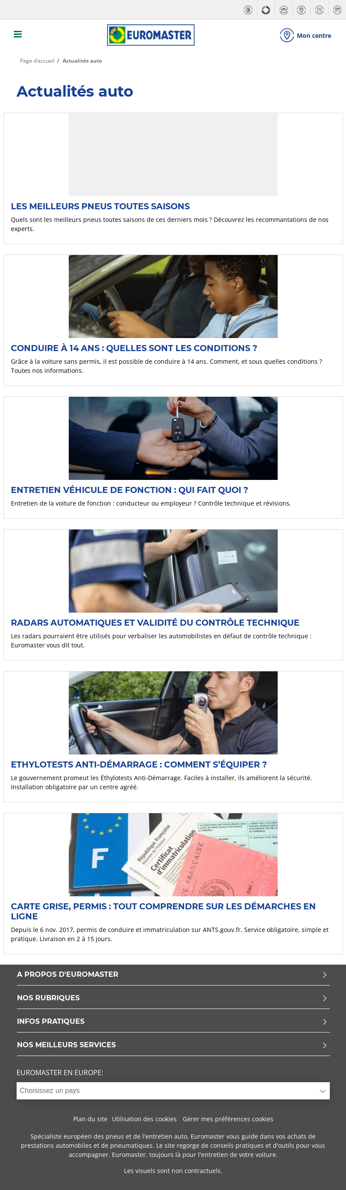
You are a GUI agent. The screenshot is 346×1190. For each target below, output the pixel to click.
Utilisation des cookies (144, 1118)
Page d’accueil (37, 59)
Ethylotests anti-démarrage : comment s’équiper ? (139, 763)
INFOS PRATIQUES (172, 1021)
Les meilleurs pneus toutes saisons (100, 205)
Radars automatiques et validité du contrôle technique (155, 621)
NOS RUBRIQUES (172, 997)
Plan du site (90, 1118)
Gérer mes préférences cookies (228, 1118)
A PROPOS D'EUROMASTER (172, 974)
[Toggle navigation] (18, 34)
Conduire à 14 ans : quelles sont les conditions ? (134, 347)
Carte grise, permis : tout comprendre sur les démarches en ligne (163, 910)
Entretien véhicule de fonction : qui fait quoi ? (129, 488)
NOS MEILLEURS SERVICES (172, 1044)
